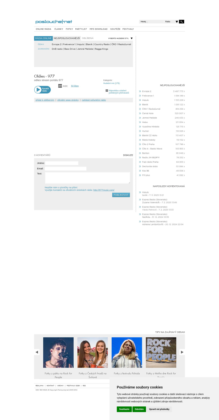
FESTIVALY (128, 29)
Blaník (89, 44)
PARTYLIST (81, 29)
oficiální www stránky (68, 100)
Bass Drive (69, 49)
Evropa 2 (56, 44)
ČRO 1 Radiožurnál (121, 44)
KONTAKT (50, 385)
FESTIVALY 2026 (73, 385)
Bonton (145, 153)
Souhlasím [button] (124, 409)
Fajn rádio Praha (150, 162)
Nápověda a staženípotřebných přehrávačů (119, 91)
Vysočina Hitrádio (150, 127)
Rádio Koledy (148, 140)
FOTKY (69, 29)
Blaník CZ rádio (149, 136)
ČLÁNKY (58, 29)
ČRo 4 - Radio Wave (152, 149)
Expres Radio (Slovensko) (154, 200)
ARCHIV (60, 385)
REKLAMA (39, 385)
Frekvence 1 (69, 44)
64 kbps (75, 86)
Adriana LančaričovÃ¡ (152, 224)
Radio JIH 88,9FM (150, 158)
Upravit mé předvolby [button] (159, 409)
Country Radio (102, 44)
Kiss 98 (145, 171)
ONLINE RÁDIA (43, 29)
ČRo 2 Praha (148, 144)
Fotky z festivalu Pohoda (127, 373)
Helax (145, 122)
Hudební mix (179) (111, 83)
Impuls (80, 44)
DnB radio (57, 49)
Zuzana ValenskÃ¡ (151, 203)
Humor (145, 131)
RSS (84, 385)
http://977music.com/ (103, 190)
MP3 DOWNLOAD (99, 29)
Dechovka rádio (150, 166)
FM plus (146, 175)
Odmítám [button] (139, 409)
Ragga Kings (101, 49)
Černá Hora (147, 113)
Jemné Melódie (85, 49)
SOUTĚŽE (115, 29)
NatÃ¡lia (146, 217)
